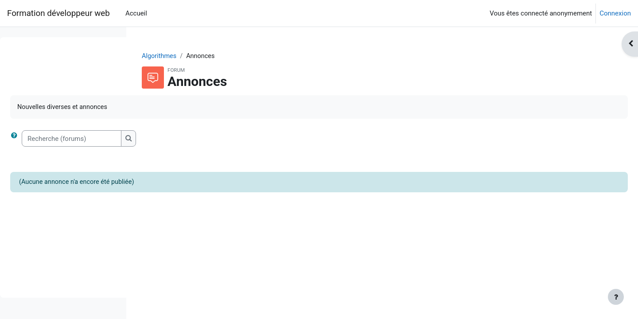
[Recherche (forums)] (205, 139)
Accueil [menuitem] (136, 13)
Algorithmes (216, 56)
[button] (149, 139)
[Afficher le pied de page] (616, 297)
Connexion (615, 13)
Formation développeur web (58, 13)
